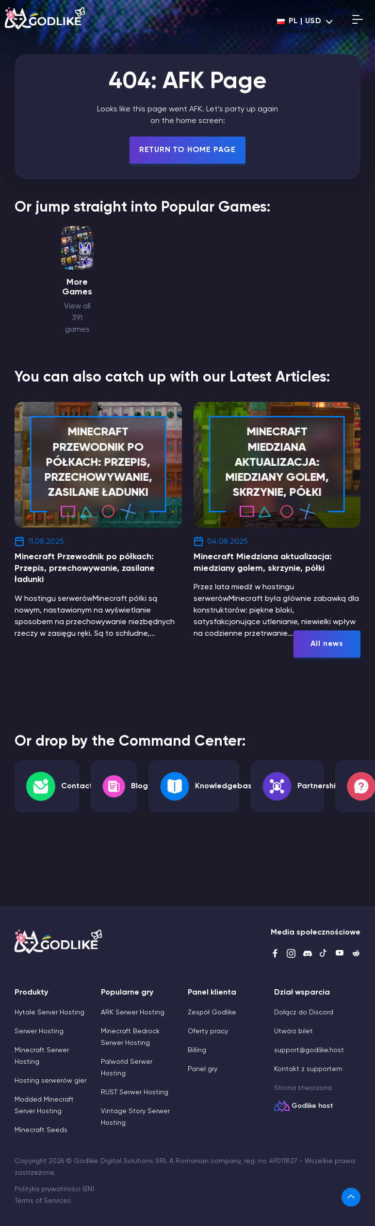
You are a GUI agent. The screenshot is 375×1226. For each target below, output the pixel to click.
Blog (139, 786)
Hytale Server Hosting (49, 1012)
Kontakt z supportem (308, 1069)
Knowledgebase (226, 786)
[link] (351, 1197)
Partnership (319, 786)
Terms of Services (43, 1200)
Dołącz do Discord (303, 1012)
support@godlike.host (309, 1050)
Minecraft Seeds (41, 1130)
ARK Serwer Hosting (132, 1012)
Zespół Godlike (212, 1012)
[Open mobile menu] (357, 21)
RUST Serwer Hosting (134, 1092)
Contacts (79, 786)
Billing (197, 1050)
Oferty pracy (208, 1031)
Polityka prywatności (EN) (54, 1189)
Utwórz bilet (293, 1031)
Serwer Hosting (39, 1031)
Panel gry (202, 1069)
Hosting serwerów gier (50, 1080)
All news (326, 644)
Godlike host (312, 1106)
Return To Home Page (187, 150)
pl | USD (299, 21)
